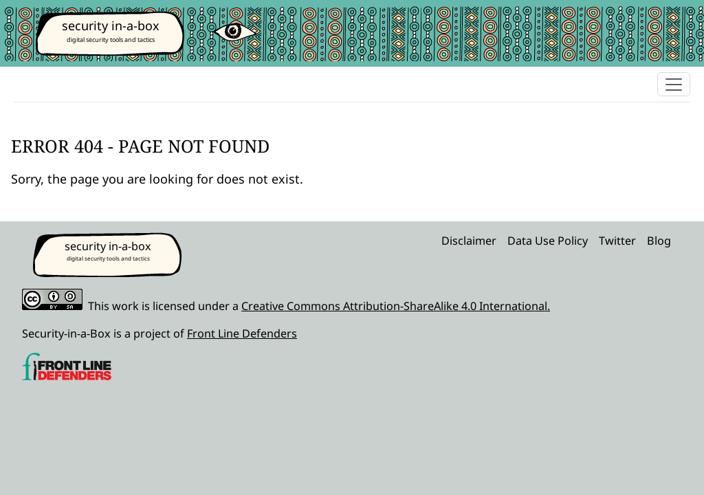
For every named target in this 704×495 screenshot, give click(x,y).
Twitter (617, 240)
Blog (659, 240)
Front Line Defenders (242, 333)
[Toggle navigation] (673, 84)
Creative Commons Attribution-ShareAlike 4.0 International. (395, 306)
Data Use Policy (547, 240)
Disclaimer (468, 240)
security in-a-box (111, 25)
